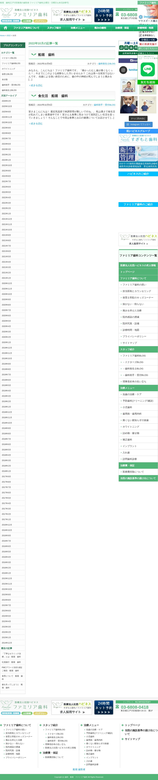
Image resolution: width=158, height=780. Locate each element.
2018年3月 (6, 460)
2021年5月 (6, 256)
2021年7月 (6, 246)
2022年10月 (7, 165)
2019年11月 (7, 353)
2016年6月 (6, 546)
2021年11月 (7, 224)
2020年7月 (6, 310)
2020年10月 (7, 294)
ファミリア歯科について (26, 27)
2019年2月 (6, 401)
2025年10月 (7, 106)
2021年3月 (6, 267)
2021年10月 (7, 230)
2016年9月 (6, 535)
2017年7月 (6, 487)
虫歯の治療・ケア (94, 729)
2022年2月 (6, 208)
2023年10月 (7, 122)
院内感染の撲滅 (13, 747)
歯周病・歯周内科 (94, 740)
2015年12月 (7, 578)
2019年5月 (6, 385)
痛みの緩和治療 (100, 27)
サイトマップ (132, 739)
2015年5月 (6, 616)
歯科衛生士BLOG (9, 90)
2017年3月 (6, 509)
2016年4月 (6, 557)
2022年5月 (6, 192)
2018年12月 (7, 412)
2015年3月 (6, 627)
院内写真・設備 (13, 750)
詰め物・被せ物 (93, 750)
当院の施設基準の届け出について (138, 478)
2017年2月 (6, 514)
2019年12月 (7, 348)
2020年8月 (6, 305)
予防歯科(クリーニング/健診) (99, 733)
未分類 (5, 79)
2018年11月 (7, 417)
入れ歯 (89, 761)
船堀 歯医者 (79, 769)
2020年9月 (6, 299)
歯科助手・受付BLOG (11, 85)
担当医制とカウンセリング (18, 733)
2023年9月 (6, 128)
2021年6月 (6, 251)
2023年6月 (6, 144)
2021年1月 (6, 278)
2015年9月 (6, 594)
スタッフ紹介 (54, 27)
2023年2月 (6, 155)
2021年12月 (7, 219)
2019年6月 (6, 380)
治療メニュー (77, 27)
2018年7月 (6, 439)
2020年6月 (6, 315)
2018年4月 (6, 455)
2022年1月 (6, 214)
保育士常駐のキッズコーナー (19, 736)
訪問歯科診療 (92, 764)
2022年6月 (6, 187)
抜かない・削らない (15, 743)
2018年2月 (6, 466)
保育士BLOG (7, 74)
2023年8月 (6, 133)
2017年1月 (6, 519)
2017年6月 (6, 493)
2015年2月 (6, 632)
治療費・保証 (122, 27)
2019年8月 (6, 369)
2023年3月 (6, 149)
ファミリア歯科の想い (16, 729)
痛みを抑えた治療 (14, 740)
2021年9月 (6, 235)
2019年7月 (6, 375)
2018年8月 (6, 434)
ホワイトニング (8, 69)
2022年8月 (6, 176)
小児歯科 (90, 736)
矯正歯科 (90, 754)
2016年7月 (6, 541)
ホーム (5, 27)
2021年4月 (6, 262)
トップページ (127, 271)
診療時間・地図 (145, 27)
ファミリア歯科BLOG (11, 63)
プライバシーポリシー (16, 757)
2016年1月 (6, 573)
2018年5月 (6, 450)
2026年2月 (6, 101)
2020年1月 (6, 342)
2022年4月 (6, 197)
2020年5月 (6, 321)
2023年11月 (7, 117)
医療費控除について (54, 757)
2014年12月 (7, 643)
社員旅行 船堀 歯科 (11, 662)
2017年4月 (6, 503)
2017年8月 (6, 482)
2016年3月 (6, 562)
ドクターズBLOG (9, 58)
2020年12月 (7, 283)
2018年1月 (6, 471)
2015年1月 (6, 637)
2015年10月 (7, 589)
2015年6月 (6, 611)
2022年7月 (6, 181)
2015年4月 (6, 621)
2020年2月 (6, 337)
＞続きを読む (36, 85)
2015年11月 (7, 584)
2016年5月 (6, 552)
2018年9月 (6, 428)
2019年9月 (6, 364)
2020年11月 (7, 289)
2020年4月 (6, 326)
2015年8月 (6, 600)
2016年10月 (7, 530)
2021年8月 (6, 240)
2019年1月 (6, 407)
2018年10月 (7, 423)
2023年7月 (6, 138)
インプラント (92, 757)
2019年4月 (6, 391)
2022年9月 (6, 171)
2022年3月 (6, 203)
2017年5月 (6, 498)
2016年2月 (6, 568)
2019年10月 (7, 358)
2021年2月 (6, 273)
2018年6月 (6, 444)
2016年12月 (7, 525)
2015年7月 (6, 605)
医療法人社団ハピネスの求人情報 (138, 265)
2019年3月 (6, 396)
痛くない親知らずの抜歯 (97, 743)
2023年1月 (6, 160)
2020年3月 (6, 332)
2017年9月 (6, 476)
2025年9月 (6, 112)
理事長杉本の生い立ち (55, 744)
